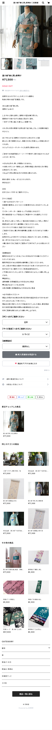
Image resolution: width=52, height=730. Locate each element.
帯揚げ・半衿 (6, 662)
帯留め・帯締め (7, 669)
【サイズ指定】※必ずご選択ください (17, 329)
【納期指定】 (7, 341)
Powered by (26, 708)
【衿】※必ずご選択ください (13, 317)
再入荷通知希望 (35, 726)
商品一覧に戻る (26, 694)
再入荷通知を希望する (26, 354)
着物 (3, 648)
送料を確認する (25, 90)
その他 (4, 683)
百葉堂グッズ (6, 676)
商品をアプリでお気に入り (26, 363)
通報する (47, 370)
